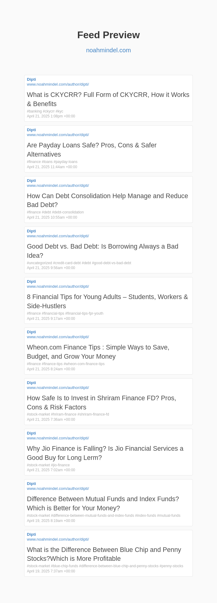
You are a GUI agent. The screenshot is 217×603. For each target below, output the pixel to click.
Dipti (31, 79)
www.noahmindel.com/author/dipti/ (58, 84)
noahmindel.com (108, 50)
